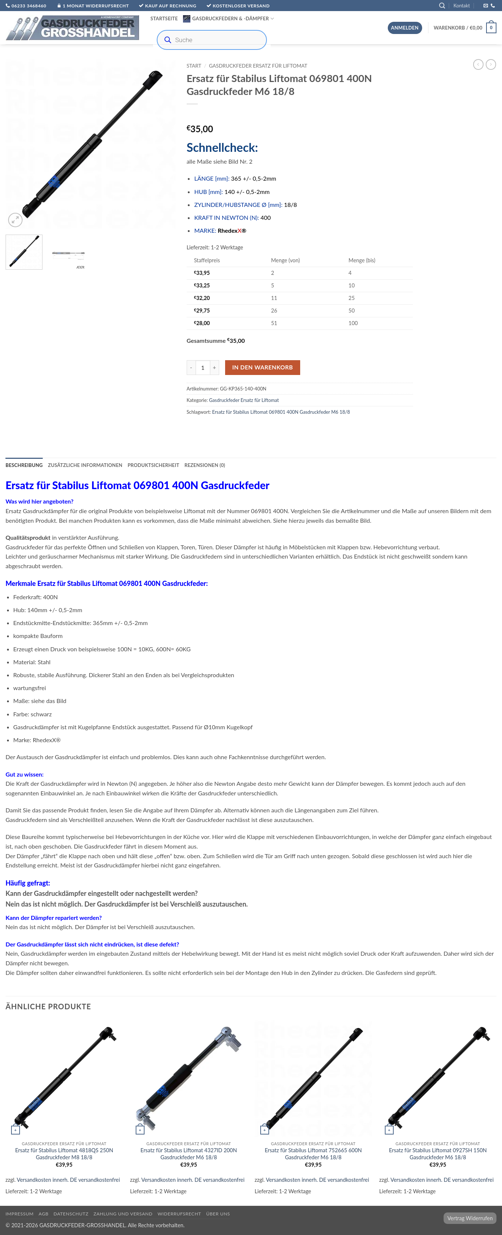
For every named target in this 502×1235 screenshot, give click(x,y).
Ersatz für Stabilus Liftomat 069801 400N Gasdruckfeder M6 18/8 (281, 412)
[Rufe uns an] (493, 5)
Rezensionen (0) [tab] (204, 465)
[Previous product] (491, 64)
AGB (44, 1214)
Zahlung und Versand (123, 1214)
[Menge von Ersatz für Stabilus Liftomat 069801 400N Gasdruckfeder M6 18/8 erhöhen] (214, 367)
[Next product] (478, 64)
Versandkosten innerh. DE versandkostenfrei (68, 1180)
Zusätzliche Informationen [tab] (85, 465)
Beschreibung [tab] (24, 465)
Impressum (20, 1214)
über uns (218, 1214)
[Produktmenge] (203, 367)
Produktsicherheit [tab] (153, 465)
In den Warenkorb (262, 367)
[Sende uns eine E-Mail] (486, 5)
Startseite (164, 18)
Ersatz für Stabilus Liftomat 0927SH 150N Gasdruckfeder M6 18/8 (438, 1153)
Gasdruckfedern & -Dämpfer (228, 19)
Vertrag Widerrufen (470, 1218)
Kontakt (462, 5)
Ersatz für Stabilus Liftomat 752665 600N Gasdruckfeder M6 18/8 (313, 1153)
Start (194, 66)
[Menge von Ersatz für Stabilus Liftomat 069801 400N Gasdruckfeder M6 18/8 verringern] (191, 367)
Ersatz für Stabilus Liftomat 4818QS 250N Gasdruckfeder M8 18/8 (64, 1153)
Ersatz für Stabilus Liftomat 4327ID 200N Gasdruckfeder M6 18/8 (188, 1153)
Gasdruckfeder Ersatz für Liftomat (258, 66)
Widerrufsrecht (179, 1214)
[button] (442, 5)
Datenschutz (71, 1214)
